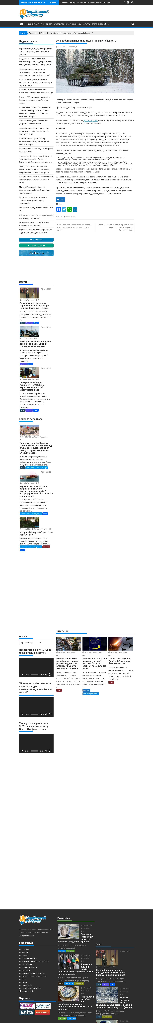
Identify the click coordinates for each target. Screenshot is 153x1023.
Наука (68, 24)
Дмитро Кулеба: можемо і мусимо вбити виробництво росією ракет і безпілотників (115, 227)
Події (45, 24)
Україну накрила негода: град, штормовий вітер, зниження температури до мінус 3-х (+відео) (108, 2)
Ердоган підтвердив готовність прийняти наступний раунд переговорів (33, 200)
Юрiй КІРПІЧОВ (42, 327)
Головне (29, 24)
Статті (36, 320)
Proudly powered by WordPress (60, 1019)
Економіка (76, 24)
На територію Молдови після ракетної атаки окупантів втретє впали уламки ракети (74, 227)
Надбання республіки (90, 694)
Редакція (73, 47)
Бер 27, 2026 (80, 893)
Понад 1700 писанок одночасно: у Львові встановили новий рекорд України (34, 100)
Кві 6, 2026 (61, 652)
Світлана (71, 652)
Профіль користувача (30, 956)
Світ (50, 24)
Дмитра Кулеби (90, 120)
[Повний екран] (50, 642)
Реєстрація (25, 953)
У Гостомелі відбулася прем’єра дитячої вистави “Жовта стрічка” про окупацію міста (35, 82)
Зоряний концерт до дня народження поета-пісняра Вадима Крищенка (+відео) (36, 51)
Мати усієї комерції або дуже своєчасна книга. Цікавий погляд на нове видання (34, 190)
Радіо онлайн (26, 959)
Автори (23, 920)
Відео (100, 24)
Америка (62, 914)
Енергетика (69, 941)
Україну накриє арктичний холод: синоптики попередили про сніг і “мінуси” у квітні (34, 131)
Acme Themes (101, 1019)
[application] (36, 635)
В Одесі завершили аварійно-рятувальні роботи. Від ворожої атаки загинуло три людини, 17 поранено (60, 2)
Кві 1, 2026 (40, 360)
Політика (38, 24)
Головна (24, 917)
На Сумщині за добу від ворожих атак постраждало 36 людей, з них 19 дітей (36, 179)
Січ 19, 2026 (80, 945)
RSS (22, 947)
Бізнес (61, 941)
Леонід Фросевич (43, 294)
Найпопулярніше (28, 926)
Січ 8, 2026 (41, 450)
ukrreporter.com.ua (26, 903)
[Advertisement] (101, 13)
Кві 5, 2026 (40, 324)
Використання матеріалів (31, 941)
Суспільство (59, 24)
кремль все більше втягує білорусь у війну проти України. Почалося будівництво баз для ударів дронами (36, 159)
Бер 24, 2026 (41, 412)
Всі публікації (26, 932)
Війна (60, 217)
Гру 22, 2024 (41, 491)
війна (68, 217)
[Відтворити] (22, 642)
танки (73, 217)
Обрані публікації (28, 935)
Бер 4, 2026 (80, 918)
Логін (23, 950)
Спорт (94, 24)
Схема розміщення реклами (33, 944)
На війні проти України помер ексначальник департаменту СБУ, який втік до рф (34, 141)
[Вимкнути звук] (46, 642)
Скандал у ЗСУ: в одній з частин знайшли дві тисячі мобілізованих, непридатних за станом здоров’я (34, 169)
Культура (86, 24)
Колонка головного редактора (36, 446)
